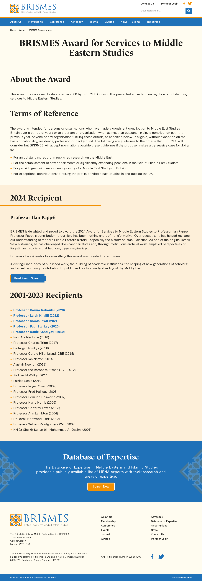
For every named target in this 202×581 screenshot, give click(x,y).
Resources (153, 21)
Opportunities (159, 525)
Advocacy (157, 516)
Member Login (159, 538)
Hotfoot (187, 577)
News (154, 529)
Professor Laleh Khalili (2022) (36, 315)
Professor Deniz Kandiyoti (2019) (39, 331)
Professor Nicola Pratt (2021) (36, 321)
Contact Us (157, 534)
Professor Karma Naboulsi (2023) (39, 310)
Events (105, 529)
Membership (108, 521)
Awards (22, 30)
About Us (106, 516)
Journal (105, 534)
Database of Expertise (164, 521)
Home (13, 30)
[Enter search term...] (161, 11)
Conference (108, 525)
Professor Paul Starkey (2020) (36, 326)
